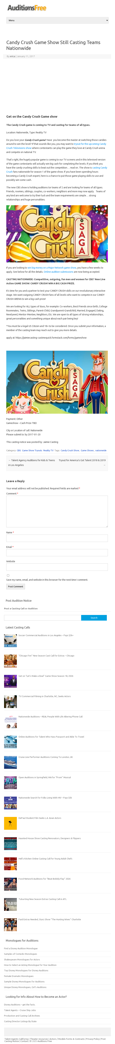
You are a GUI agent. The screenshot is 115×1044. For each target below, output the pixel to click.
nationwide (100, 450)
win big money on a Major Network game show (52, 267)
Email (10, 547)
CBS (19, 450)
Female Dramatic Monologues (19, 976)
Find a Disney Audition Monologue (21, 948)
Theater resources (39, 1039)
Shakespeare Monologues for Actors (22, 959)
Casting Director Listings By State (20, 1021)
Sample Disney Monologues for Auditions (24, 981)
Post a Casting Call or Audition (21, 608)
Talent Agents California (16, 1039)
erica (12, 56)
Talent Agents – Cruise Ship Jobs (20, 1010)
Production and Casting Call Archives (22, 1015)
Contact (24, 1041)
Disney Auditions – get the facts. (19, 1004)
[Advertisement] (57, 86)
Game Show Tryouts (32, 450)
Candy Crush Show (70, 450)
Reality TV (48, 450)
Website (10, 561)
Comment (12, 493)
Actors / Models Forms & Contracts (67, 1039)
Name (10, 532)
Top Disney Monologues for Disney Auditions (26, 970)
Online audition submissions (58, 271)
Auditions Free (44, 1041)
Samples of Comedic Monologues (20, 954)
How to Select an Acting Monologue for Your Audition (30, 965)
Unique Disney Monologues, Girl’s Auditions (25, 987)
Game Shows (87, 450)
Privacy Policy (93, 1039)
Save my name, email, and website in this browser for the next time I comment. (47, 579)
